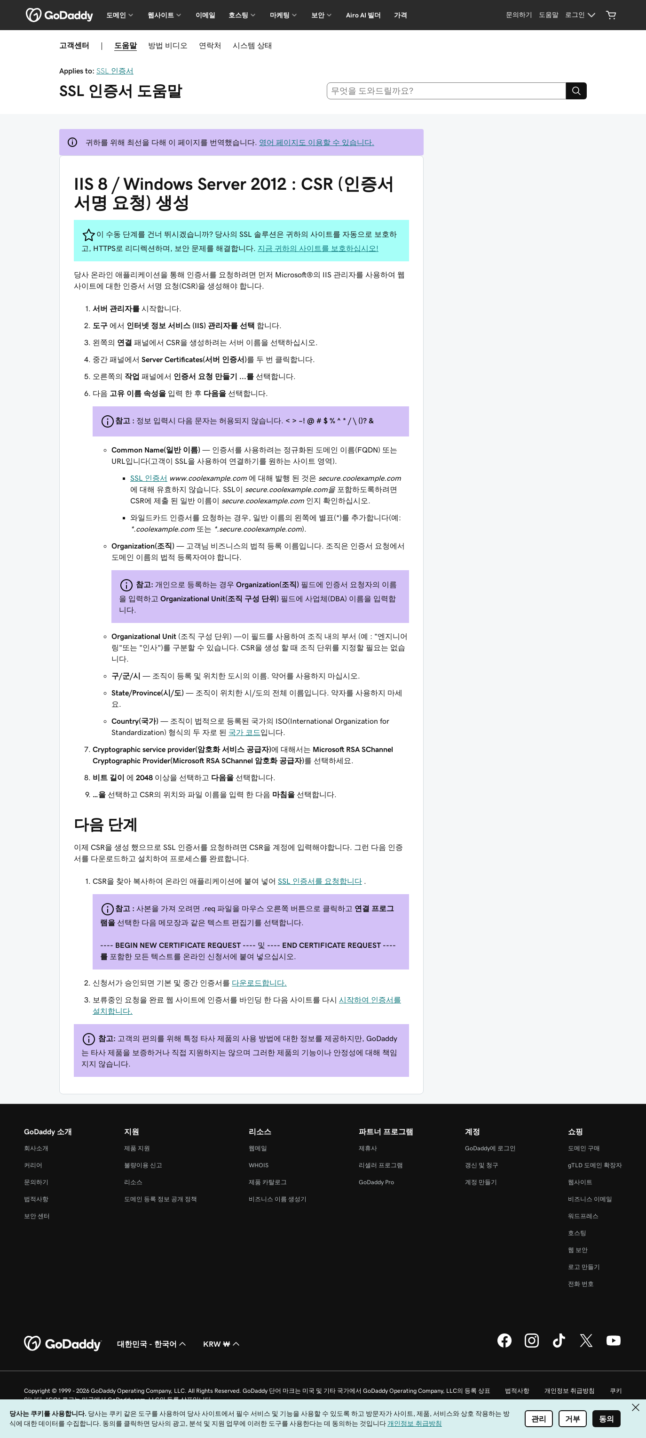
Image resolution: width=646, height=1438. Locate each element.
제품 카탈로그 (268, 1182)
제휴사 (368, 1148)
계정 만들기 (481, 1182)
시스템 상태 (252, 45)
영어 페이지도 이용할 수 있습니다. (316, 142)
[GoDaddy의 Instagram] (531, 1346)
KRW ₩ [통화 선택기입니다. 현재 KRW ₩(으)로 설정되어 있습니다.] (222, 1343)
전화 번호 (581, 1284)
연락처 (210, 45)
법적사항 (36, 1199)
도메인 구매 (584, 1148)
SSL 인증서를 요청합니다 (320, 881)
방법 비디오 (168, 45)
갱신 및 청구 (481, 1165)
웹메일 (258, 1148)
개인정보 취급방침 (569, 1391)
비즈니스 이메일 (590, 1199)
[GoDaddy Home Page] (63, 1344)
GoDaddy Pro (376, 1182)
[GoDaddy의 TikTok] (559, 1346)
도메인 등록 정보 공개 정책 (160, 1199)
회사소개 (36, 1148)
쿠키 (616, 1391)
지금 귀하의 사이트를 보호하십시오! (318, 248)
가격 (400, 15)
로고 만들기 (584, 1267)
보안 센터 (37, 1216)
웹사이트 (580, 1182)
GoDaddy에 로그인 (490, 1148)
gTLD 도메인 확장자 (595, 1165)
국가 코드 (244, 732)
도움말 (125, 45)
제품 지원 (137, 1148)
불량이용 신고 (143, 1165)
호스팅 (577, 1233)
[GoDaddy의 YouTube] (613, 1346)
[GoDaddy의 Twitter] (586, 1346)
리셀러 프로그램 (381, 1165)
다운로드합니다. (259, 982)
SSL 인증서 (115, 70)
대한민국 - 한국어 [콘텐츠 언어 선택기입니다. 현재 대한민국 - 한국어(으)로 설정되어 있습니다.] (152, 1343)
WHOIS (258, 1165)
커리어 (33, 1165)
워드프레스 (583, 1216)
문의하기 (36, 1182)
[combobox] (446, 91)
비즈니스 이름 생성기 (278, 1199)
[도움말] (548, 15)
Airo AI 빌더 (363, 15)
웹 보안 (578, 1250)
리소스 (133, 1182)
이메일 (205, 15)
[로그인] (581, 15)
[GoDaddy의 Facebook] (504, 1346)
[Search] (576, 90)
